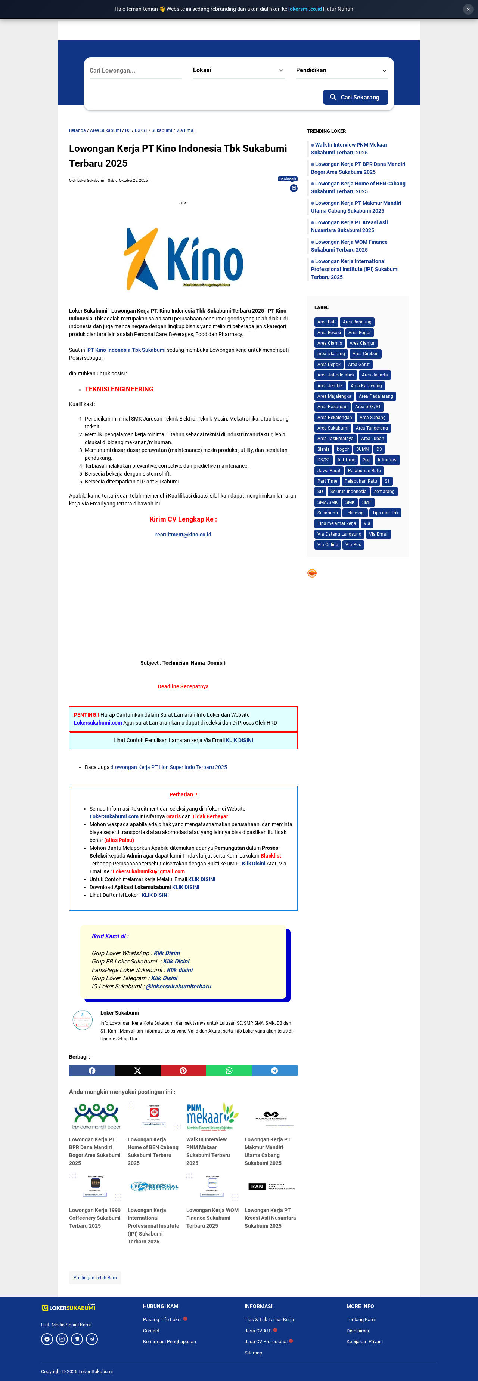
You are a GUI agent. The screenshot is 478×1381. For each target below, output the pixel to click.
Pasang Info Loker (165, 1319)
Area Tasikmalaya (335, 438)
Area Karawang (366, 385)
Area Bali (326, 322)
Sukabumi (327, 513)
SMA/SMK (327, 502)
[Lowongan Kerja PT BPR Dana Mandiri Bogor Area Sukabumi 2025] (95, 1117)
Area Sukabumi (332, 428)
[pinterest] (183, 1071)
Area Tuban (372, 438)
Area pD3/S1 (368, 406)
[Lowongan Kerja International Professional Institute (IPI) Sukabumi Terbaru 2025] (154, 1188)
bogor (343, 449)
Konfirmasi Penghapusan (169, 1341)
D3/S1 (323, 459)
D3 (379, 449)
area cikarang (331, 353)
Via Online (327, 544)
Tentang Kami (361, 1319)
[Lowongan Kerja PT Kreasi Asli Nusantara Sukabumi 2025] (271, 1188)
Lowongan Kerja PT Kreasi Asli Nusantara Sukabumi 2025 (270, 1218)
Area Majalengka (334, 396)
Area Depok (329, 364)
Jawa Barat (329, 470)
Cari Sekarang (354, 97)
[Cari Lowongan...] (136, 71)
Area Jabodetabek (335, 375)
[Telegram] (92, 1339)
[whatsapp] (229, 1071)
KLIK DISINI (239, 740)
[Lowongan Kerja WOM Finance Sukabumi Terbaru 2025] (212, 1188)
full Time (346, 459)
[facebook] (92, 1071)
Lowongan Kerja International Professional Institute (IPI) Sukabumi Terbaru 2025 (153, 1226)
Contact (151, 1331)
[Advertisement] (183, 591)
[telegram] (275, 1071)
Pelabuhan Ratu (361, 481)
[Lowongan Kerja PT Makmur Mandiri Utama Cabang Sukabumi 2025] (271, 1117)
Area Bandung (357, 322)
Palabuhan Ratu (364, 470)
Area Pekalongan (334, 417)
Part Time (327, 481)
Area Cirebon (366, 353)
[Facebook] (47, 1339)
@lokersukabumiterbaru (178, 986)
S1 (387, 481)
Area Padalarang (376, 396)
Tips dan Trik (385, 513)
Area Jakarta (375, 375)
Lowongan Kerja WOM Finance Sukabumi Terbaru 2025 (212, 1218)
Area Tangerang (372, 428)
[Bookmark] (294, 188)
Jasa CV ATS (261, 1331)
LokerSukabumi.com (114, 816)
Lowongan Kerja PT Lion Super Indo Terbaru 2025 (169, 767)
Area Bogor (359, 332)
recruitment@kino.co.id (183, 535)
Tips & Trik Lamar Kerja (269, 1319)
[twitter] (137, 1071)
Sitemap (253, 1353)
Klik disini (179, 970)
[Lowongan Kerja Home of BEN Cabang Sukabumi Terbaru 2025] (154, 1117)
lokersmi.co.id (305, 9)
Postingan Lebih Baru (95, 1277)
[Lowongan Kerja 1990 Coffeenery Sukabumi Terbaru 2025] (95, 1188)
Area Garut (359, 364)
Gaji (366, 459)
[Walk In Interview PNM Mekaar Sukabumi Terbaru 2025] (212, 1117)
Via (367, 523)
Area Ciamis (329, 343)
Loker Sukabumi (95, 1371)
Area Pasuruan (332, 406)
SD (320, 491)
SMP (367, 502)
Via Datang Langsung (339, 534)
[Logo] (86, 1307)
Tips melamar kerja (336, 523)
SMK (350, 502)
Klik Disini (254, 864)
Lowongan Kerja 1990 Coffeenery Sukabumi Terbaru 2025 (95, 1218)
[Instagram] (62, 1339)
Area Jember (330, 385)
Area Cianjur (362, 343)
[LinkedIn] (77, 1339)
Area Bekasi (329, 332)
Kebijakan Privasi (365, 1341)
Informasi (387, 459)
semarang (384, 491)
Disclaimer (358, 1331)
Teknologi (355, 513)
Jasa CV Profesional (269, 1341)
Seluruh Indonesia (348, 491)
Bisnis (323, 449)
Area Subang (373, 417)
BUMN (362, 449)
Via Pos (353, 544)
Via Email (378, 534)
